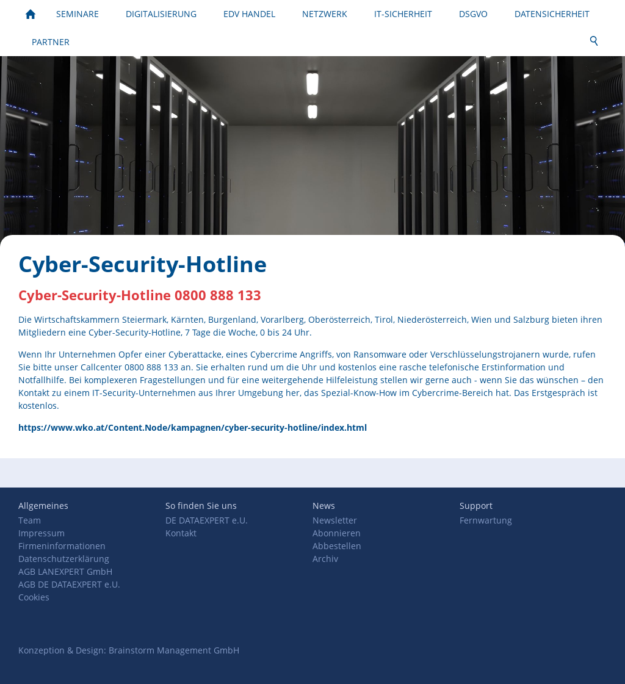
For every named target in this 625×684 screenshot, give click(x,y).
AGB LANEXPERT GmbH (65, 571)
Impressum (41, 533)
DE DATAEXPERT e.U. (206, 520)
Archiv (325, 558)
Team (29, 520)
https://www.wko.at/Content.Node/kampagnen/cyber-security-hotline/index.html (192, 427)
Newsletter (334, 520)
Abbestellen (336, 546)
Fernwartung (486, 520)
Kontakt (181, 533)
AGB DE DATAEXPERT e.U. (69, 584)
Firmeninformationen (62, 546)
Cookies (33, 597)
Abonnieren (336, 533)
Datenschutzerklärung (63, 558)
